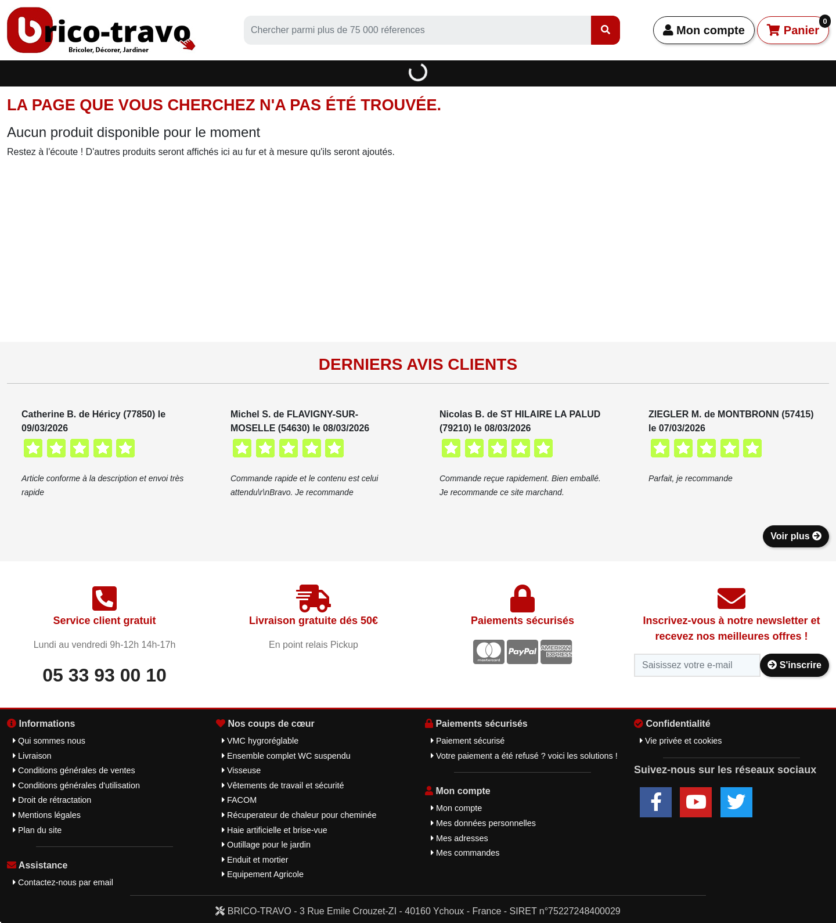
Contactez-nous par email (63, 882)
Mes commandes (465, 852)
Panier (798, 26)
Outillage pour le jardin (266, 844)
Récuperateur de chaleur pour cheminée (299, 815)
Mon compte (704, 30)
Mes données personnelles (483, 823)
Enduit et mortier (255, 859)
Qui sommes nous (49, 740)
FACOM (239, 800)
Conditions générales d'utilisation (76, 785)
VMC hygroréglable (260, 740)
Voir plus (795, 536)
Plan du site (37, 830)
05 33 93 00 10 (104, 675)
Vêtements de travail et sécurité (283, 785)
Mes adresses (459, 838)
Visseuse (241, 770)
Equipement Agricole (263, 874)
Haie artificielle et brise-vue (274, 830)
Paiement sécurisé (468, 740)
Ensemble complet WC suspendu (286, 755)
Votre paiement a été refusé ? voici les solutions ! (524, 755)
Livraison (32, 755)
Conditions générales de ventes (74, 770)
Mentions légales (47, 815)
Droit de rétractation (52, 800)
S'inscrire (794, 665)
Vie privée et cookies (681, 740)
